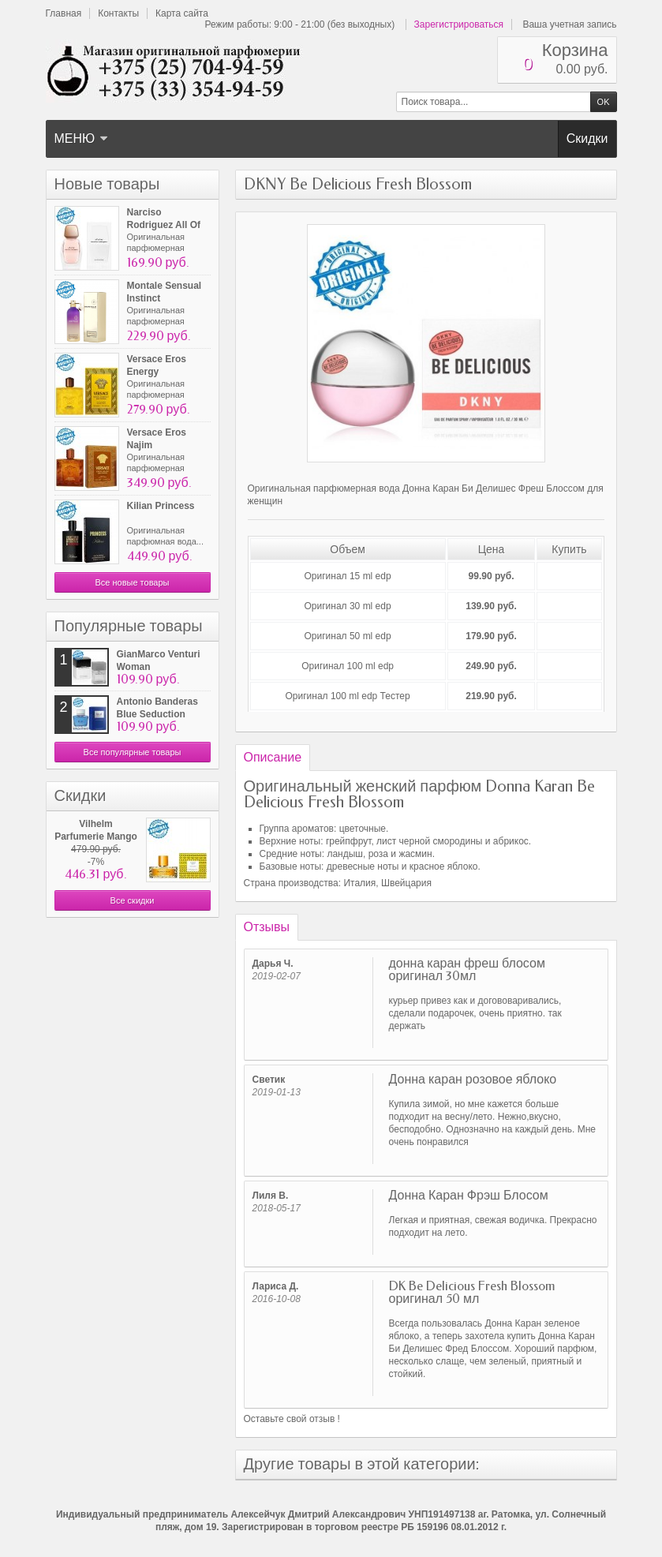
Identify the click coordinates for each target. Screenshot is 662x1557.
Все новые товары (132, 582)
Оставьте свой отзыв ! (292, 1418)
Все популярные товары (132, 752)
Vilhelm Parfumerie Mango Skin (95, 836)
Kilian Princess (161, 505)
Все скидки (132, 900)
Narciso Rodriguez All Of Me (164, 225)
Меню (81, 138)
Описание (273, 757)
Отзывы (267, 926)
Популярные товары (128, 626)
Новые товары (107, 184)
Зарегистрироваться (458, 24)
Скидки (587, 138)
